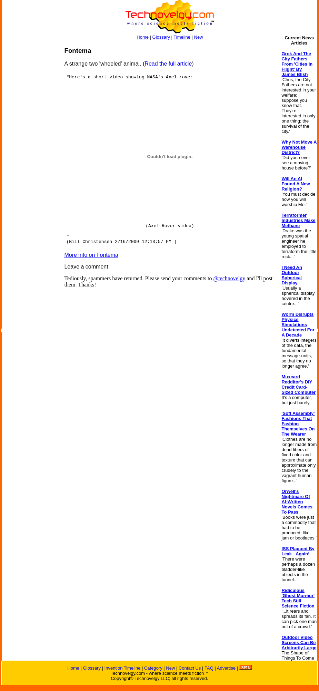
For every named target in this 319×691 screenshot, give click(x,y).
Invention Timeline (122, 668)
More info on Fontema (91, 255)
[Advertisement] (29, 150)
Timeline (181, 37)
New (198, 37)
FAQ (209, 668)
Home (143, 37)
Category (153, 668)
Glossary (161, 37)
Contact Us (190, 668)
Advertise (226, 668)
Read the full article (168, 64)
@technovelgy (229, 278)
